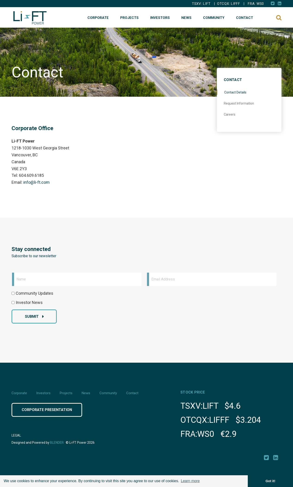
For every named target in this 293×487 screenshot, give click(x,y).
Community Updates (34, 293)
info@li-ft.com (36, 182)
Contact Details (235, 92)
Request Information (239, 103)
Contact (244, 18)
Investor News (29, 302)
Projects (129, 18)
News (186, 18)
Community (213, 18)
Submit (32, 316)
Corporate (98, 18)
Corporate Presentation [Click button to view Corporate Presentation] (47, 410)
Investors (160, 18)
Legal (16, 435)
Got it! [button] (270, 481)
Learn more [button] (190, 481)
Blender (57, 442)
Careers (229, 114)
